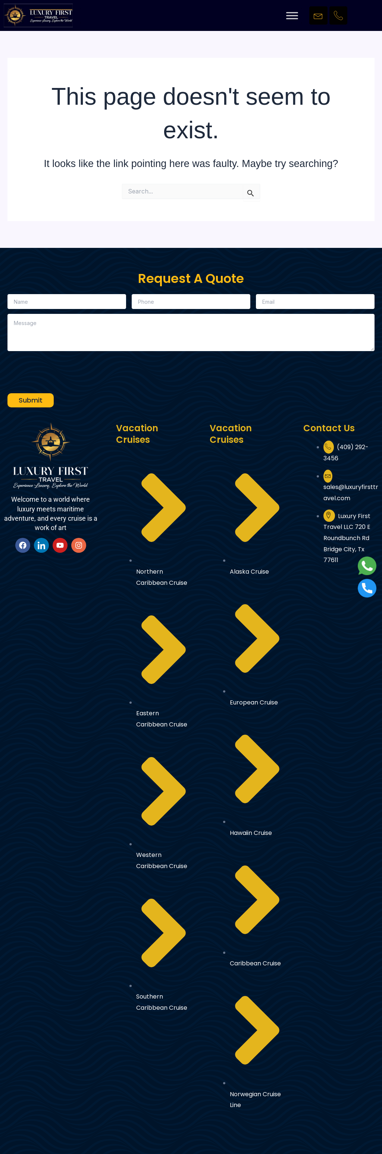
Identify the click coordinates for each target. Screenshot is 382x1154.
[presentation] (64, 370)
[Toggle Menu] (292, 15)
